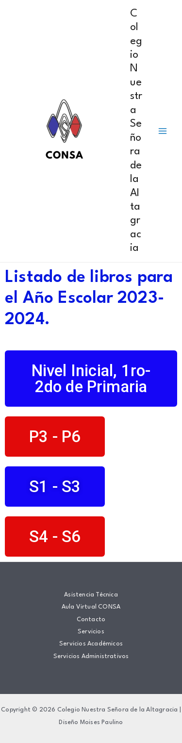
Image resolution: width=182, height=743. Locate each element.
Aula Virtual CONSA (91, 607)
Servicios (91, 631)
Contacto (91, 619)
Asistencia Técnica (91, 595)
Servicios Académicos (91, 644)
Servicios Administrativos (91, 656)
